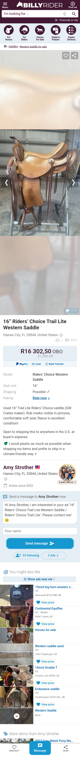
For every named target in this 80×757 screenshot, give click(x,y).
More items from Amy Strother (31, 734)
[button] (5, 5)
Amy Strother (21, 467)
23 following (27, 555)
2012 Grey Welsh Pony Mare (54, 741)
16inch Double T (46, 667)
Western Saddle (46, 710)
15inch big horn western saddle (56, 587)
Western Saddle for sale (33, 46)
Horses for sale (45, 630)
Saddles (13, 46)
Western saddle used (49, 646)
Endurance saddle (47, 689)
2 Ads (54, 555)
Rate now (42, 398)
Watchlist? (14, 748)
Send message (40, 543)
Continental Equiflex (49, 608)
